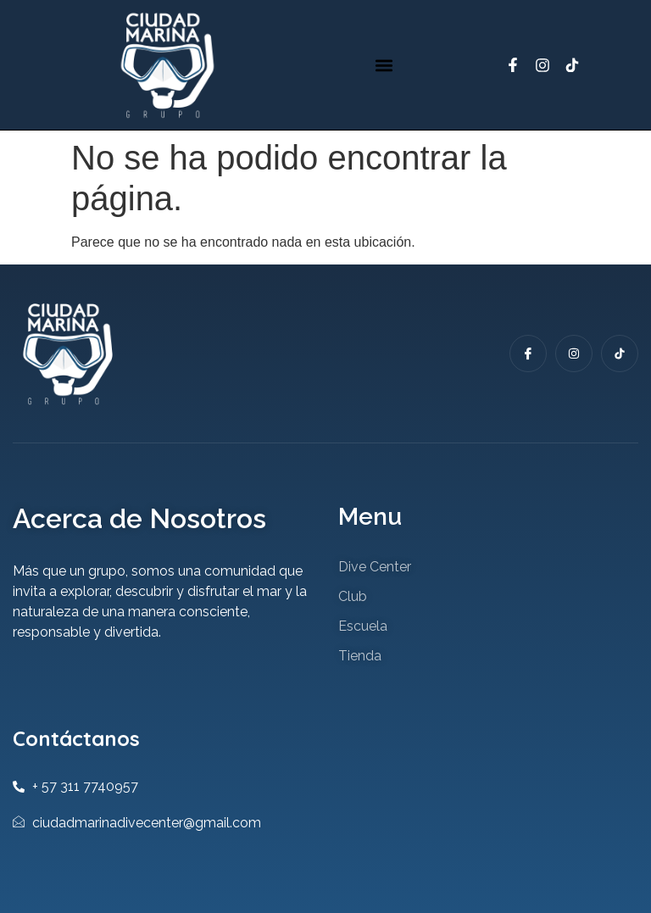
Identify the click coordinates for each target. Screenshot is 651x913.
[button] (384, 65)
